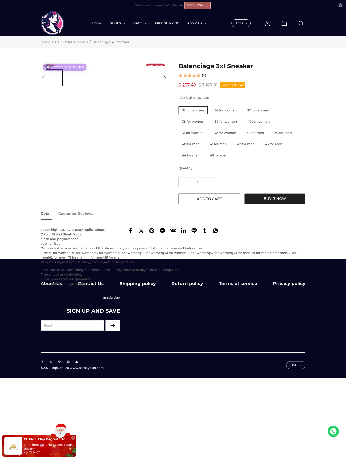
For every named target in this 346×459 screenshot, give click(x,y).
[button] (43, 77)
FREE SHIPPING (167, 23)
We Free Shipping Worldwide (159, 5)
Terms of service (238, 357)
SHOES (115, 23)
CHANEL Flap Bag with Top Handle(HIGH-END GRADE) (46, 439)
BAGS (137, 23)
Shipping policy (138, 357)
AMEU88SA (197, 5)
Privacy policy (289, 357)
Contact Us (91, 357)
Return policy (187, 357)
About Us (194, 23)
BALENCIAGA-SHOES (71, 42)
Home (97, 23)
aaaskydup (111, 371)
